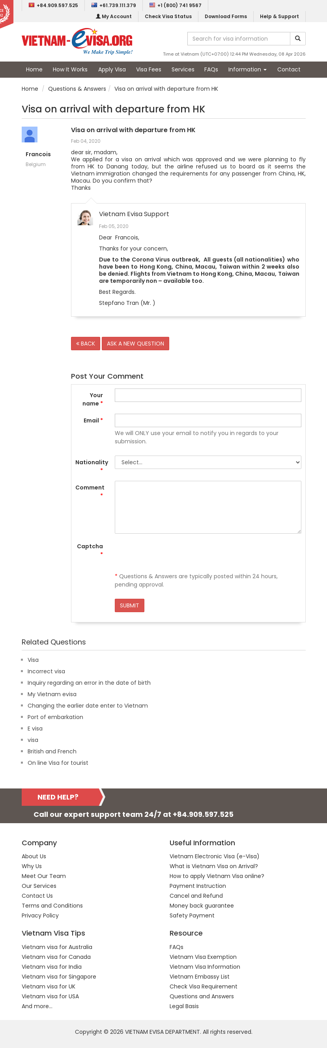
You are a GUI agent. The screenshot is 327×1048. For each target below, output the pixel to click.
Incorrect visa (46, 671)
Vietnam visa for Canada (56, 957)
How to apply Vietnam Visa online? (217, 876)
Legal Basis (184, 1006)
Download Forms (226, 16)
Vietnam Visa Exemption (203, 957)
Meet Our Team (44, 876)
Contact (289, 69)
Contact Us (37, 896)
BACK (85, 343)
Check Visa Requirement (203, 986)
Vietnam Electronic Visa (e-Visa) (215, 856)
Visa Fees (148, 69)
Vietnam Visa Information (205, 967)
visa (33, 740)
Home (34, 69)
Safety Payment (192, 915)
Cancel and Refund (196, 896)
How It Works (70, 69)
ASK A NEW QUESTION (135, 343)
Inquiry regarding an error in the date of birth (89, 683)
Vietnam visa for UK (48, 986)
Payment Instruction (198, 886)
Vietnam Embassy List (200, 977)
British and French (52, 751)
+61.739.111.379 (113, 5)
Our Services (39, 886)
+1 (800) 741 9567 (175, 5)
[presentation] (175, 555)
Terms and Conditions (52, 906)
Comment (90, 492)
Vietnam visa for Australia (57, 947)
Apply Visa (112, 69)
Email (93, 420)
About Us (34, 856)
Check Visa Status (168, 16)
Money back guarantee (202, 906)
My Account (114, 16)
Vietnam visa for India (52, 967)
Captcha (90, 550)
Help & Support (279, 16)
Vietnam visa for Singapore (59, 977)
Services (183, 69)
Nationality (91, 466)
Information (247, 69)
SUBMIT (129, 605)
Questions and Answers (202, 996)
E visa (35, 728)
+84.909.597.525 (53, 5)
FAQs (211, 69)
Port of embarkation (55, 717)
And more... (37, 1006)
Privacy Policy (40, 915)
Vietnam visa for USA (50, 996)
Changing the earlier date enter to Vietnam (88, 706)
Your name (92, 399)
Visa (33, 660)
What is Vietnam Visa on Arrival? (214, 866)
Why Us (32, 866)
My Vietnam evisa (52, 694)
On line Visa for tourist (58, 763)
